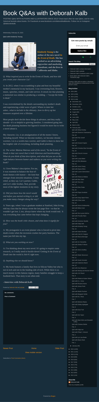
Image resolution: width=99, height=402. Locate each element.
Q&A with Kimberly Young (79, 226)
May (73, 120)
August (74, 112)
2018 (72, 359)
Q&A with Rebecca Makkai (80, 177)
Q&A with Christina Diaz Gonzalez (82, 148)
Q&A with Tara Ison (77, 182)
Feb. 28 (74, 135)
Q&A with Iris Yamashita (79, 242)
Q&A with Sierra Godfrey (79, 250)
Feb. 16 (74, 218)
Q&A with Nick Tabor (78, 179)
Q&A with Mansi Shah (78, 340)
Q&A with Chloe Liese (78, 200)
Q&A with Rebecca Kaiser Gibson (82, 278)
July (73, 114)
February (75, 127)
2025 (72, 94)
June (74, 117)
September (75, 109)
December (75, 101)
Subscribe (82, 51)
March (74, 125)
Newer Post (8, 348)
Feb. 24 (74, 156)
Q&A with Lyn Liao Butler (79, 337)
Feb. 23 (74, 164)
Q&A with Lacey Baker (78, 158)
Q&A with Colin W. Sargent (80, 234)
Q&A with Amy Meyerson (79, 268)
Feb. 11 (74, 257)
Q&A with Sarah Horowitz (79, 260)
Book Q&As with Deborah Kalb (45, 13)
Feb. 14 (74, 239)
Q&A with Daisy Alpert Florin (80, 197)
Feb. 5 (74, 312)
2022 (72, 349)
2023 (72, 99)
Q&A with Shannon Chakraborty (81, 132)
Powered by (82, 57)
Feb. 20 (74, 190)
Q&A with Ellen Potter (78, 187)
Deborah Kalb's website (77, 71)
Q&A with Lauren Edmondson (81, 171)
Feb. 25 (74, 151)
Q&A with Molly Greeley (79, 130)
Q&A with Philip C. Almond (80, 332)
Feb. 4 (74, 317)
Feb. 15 (74, 229)
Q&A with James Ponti (78, 286)
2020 (72, 354)
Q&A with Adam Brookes (79, 231)
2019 (72, 357)
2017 (72, 362)
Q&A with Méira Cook (78, 208)
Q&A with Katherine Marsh (80, 263)
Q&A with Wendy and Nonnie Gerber (83, 270)
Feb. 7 (74, 299)
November (75, 104)
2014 (72, 370)
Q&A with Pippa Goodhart (79, 192)
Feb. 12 (74, 252)
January (74, 346)
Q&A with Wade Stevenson (80, 255)
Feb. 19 (74, 195)
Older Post (59, 348)
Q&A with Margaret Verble (79, 294)
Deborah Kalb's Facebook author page (81, 73)
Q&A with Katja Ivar (77, 329)
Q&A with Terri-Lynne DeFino (80, 213)
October (74, 107)
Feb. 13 (74, 247)
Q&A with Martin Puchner (79, 291)
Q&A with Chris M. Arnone (79, 153)
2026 (72, 91)
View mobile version (33, 352)
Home (34, 348)
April (73, 122)
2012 (72, 375)
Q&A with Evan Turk (78, 309)
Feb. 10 (74, 265)
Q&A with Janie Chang (78, 166)
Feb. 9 (74, 276)
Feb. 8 (74, 289)
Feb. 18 (74, 203)
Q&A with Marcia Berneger (80, 236)
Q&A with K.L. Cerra (78, 281)
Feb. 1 (74, 342)
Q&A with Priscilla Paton (79, 216)
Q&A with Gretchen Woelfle (80, 221)
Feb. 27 (74, 140)
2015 (72, 367)
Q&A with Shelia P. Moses (79, 244)
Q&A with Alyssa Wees (78, 169)
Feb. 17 (74, 210)
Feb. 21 (74, 184)
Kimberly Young (45, 52)
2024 (72, 96)
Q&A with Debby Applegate (80, 304)
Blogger (53, 396)
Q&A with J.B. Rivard (78, 273)
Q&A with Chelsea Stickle (79, 324)
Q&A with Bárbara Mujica (79, 302)
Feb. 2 (74, 335)
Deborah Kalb (75, 382)
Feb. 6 (74, 307)
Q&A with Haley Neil (78, 223)
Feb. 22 (74, 174)
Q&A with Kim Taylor (78, 315)
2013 (72, 372)
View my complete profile (76, 385)
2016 (72, 365)
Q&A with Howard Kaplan (79, 143)
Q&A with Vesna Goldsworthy (80, 205)
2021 (72, 352)
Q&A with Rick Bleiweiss (79, 161)
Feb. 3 (74, 327)
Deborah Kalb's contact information (80, 69)
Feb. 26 (74, 145)
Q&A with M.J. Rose (78, 296)
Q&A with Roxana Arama (79, 283)
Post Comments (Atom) (18, 358)
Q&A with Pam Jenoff (78, 137)
